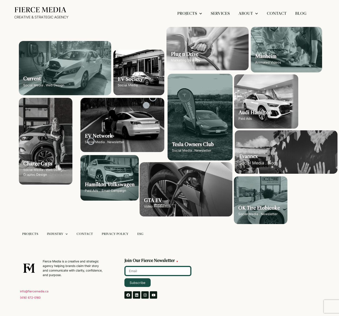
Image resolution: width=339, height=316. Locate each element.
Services (220, 13)
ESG (140, 234)
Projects (189, 13)
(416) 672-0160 (30, 297)
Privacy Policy (115, 234)
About (248, 13)
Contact (277, 13)
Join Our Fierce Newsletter (150, 261)
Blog (300, 13)
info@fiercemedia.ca (34, 291)
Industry (57, 234)
